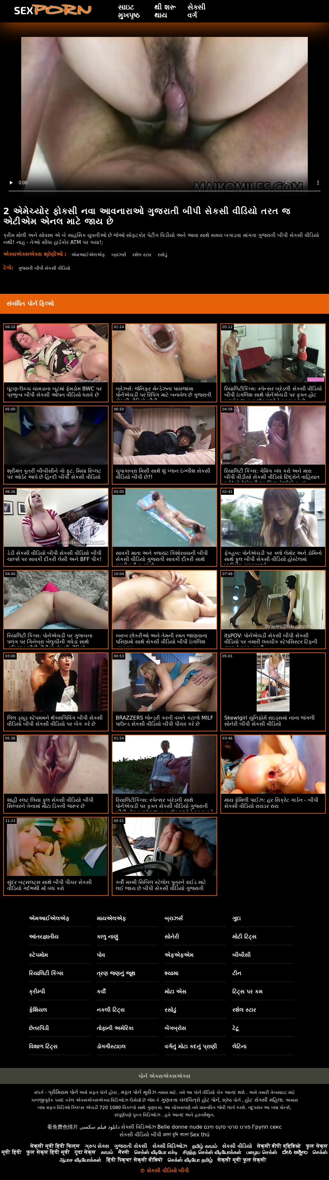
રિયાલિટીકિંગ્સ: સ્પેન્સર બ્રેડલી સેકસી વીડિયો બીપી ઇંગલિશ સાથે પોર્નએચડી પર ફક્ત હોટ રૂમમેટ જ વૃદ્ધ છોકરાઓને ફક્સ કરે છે (273, 395)
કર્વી (101, 991)
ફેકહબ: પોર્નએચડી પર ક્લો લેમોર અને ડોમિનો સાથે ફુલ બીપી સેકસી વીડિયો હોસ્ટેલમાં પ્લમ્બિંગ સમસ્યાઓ (273, 559)
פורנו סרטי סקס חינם (227, 1127)
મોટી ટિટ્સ (244, 936)
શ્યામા (171, 973)
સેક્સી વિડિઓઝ (138, 1127)
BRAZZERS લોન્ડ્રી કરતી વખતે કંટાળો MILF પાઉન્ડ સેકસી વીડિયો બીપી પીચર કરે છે (164, 721)
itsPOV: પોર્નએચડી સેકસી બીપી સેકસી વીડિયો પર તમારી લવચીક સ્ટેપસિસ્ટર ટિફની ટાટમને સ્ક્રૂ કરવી (270, 642)
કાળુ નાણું (107, 936)
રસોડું (172, 254)
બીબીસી (241, 955)
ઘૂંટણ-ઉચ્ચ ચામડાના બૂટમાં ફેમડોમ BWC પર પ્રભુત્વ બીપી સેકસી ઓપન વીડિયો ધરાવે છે (54, 392)
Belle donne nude (179, 1127)
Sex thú (199, 1135)
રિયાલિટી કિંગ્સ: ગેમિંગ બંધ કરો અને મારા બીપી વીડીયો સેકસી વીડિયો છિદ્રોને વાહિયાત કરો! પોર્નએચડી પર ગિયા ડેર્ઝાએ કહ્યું (272, 477)
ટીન (236, 973)
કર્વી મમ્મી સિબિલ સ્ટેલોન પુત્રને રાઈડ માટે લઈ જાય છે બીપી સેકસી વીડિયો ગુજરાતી (161, 885)
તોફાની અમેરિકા (115, 1028)
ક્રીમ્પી (37, 991)
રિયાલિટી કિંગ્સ (46, 973)
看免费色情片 (62, 1127)
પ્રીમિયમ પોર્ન (63, 1092)
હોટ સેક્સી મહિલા (263, 1100)
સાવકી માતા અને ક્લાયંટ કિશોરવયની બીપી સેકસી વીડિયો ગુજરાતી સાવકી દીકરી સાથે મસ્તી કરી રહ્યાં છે (162, 559)
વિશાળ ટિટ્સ (43, 1046)
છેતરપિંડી (39, 1028)
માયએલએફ (111, 918)
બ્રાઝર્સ (123, 254)
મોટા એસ (175, 991)
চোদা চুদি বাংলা (176, 1135)
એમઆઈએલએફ (90, 254)
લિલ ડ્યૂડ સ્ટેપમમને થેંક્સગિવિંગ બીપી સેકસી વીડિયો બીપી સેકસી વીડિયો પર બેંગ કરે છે (55, 721)
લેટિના (239, 1046)
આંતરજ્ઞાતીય (43, 936)
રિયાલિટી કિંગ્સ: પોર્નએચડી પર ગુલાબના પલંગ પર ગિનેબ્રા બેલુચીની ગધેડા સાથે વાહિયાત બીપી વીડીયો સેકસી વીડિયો (50, 642)
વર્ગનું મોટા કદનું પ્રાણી (190, 1046)
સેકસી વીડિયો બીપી (140, 1135)
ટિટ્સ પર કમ (247, 991)
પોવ (101, 955)
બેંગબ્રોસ (175, 1028)
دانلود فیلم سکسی (99, 1127)
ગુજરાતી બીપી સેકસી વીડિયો (48, 268)
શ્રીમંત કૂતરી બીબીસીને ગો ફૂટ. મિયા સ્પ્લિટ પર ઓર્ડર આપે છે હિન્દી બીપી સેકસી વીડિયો (54, 474)
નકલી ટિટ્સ (111, 1010)
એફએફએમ (178, 955)
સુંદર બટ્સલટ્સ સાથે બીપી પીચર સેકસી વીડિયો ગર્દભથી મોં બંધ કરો (49, 885)
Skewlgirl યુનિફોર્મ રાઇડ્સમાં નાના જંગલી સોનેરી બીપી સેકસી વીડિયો (269, 721)
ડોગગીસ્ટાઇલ (111, 1046)
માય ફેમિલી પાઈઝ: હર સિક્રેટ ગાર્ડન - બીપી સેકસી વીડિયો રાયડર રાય (271, 803)
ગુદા (236, 918)
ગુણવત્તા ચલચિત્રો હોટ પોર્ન (190, 1100)
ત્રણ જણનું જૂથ (116, 973)
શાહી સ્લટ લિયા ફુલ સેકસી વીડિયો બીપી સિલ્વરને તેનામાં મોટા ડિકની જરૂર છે (50, 803)
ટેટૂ (235, 1028)
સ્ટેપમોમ (38, 955)
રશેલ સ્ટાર (149, 254)
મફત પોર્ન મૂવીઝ (138, 1092)
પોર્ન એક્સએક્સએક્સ (164, 1076)
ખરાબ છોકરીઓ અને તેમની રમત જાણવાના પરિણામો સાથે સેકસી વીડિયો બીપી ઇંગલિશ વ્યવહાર (161, 642)
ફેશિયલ (38, 1010)
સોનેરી (171, 936)
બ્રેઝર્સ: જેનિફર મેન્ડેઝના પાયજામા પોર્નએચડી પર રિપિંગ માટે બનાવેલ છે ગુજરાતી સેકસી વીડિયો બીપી (164, 395)
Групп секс (267, 1127)
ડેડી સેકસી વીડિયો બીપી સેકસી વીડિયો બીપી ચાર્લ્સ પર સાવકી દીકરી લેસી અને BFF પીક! (54, 556)
